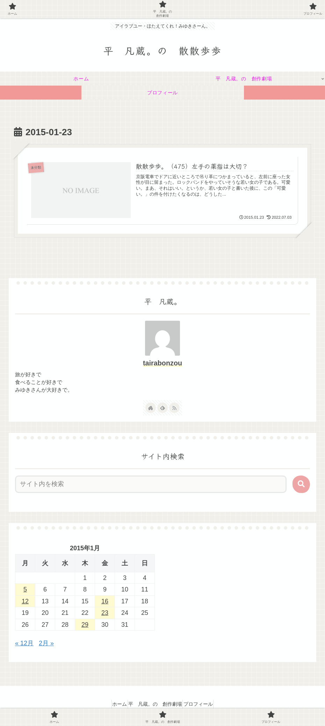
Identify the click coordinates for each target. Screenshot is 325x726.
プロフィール (204, 704)
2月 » (46, 643)
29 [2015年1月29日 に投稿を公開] (84, 624)
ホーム (113, 704)
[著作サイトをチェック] (150, 407)
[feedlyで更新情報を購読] (162, 407)
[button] (301, 484)
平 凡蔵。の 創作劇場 (155, 704)
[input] (151, 484)
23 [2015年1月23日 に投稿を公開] (104, 613)
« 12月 (24, 643)
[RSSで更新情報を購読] (174, 407)
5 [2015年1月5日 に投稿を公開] (25, 589)
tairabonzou (162, 363)
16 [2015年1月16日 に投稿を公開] (104, 601)
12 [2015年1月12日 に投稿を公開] (25, 601)
